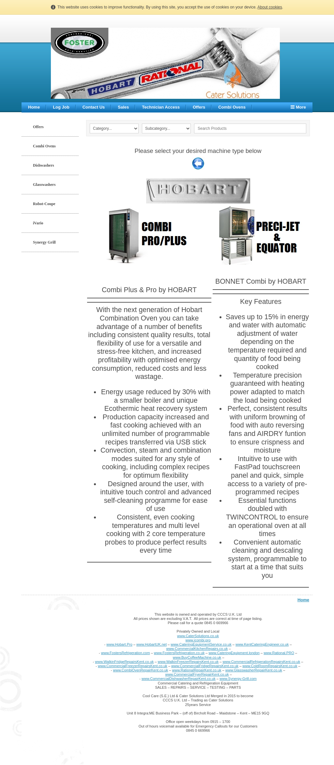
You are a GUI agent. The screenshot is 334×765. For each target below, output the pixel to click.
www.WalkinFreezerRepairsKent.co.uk (188, 662)
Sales (123, 107)
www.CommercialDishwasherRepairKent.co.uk (179, 679)
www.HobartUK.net (151, 644)
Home (34, 107)
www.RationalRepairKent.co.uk (196, 670)
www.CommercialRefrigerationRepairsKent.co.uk (261, 662)
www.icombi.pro (197, 640)
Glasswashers (44, 184)
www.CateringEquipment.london (234, 653)
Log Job (61, 107)
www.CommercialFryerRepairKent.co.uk (197, 674)
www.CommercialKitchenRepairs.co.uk (197, 649)
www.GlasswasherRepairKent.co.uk (253, 670)
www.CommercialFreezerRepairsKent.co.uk (132, 666)
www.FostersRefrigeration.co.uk (179, 653)
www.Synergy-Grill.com (238, 679)
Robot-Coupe (44, 204)
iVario (38, 223)
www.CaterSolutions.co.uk (198, 636)
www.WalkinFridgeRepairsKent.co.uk (124, 662)
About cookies (269, 7)
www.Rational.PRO (279, 653)
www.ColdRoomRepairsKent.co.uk (269, 666)
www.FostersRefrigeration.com (125, 653)
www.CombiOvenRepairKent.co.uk (140, 670)
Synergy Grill (44, 242)
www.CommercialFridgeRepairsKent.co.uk (204, 666)
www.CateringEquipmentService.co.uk (201, 644)
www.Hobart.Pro (119, 644)
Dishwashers (43, 165)
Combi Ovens (232, 107)
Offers (199, 107)
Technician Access (161, 107)
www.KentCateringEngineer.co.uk (262, 644)
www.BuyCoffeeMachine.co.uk (197, 657)
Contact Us (94, 107)
